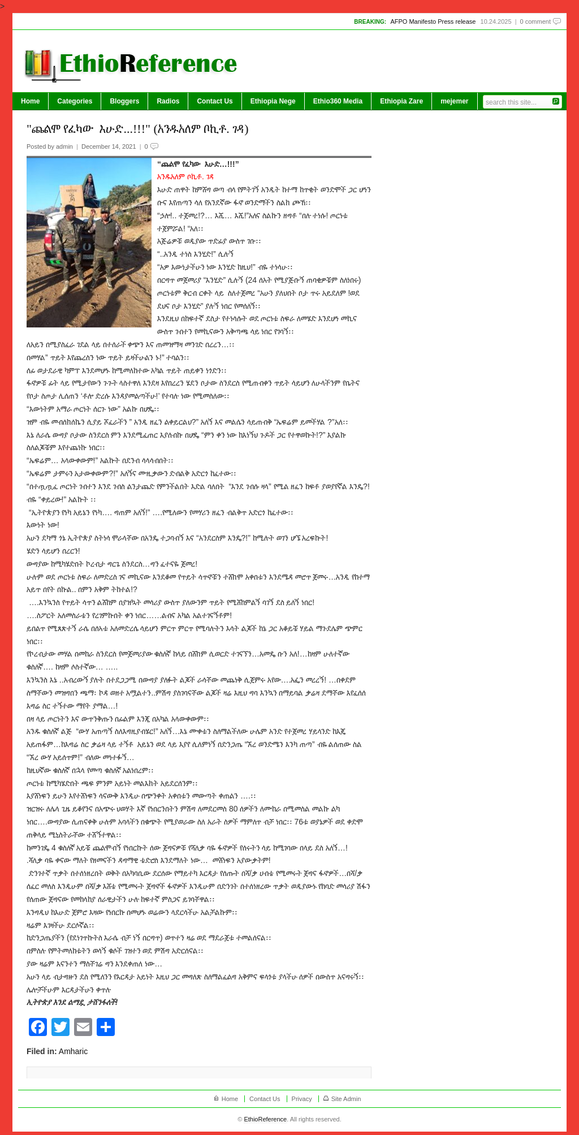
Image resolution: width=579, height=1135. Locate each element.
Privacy (302, 1098)
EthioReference (265, 1119)
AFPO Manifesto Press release (433, 21)
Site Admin (346, 1098)
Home (30, 101)
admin (64, 146)
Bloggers (124, 101)
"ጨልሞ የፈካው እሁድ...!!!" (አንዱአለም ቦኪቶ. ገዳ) (138, 129)
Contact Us (214, 101)
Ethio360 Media (337, 101)
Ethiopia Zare (401, 101)
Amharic (73, 1051)
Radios (168, 101)
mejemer (454, 101)
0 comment (535, 21)
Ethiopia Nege (273, 101)
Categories (74, 101)
